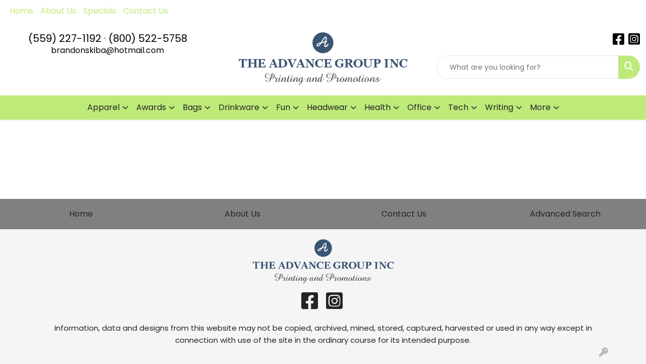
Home (21, 11)
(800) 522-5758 (148, 38)
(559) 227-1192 (64, 38)
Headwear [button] (327, 107)
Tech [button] (458, 107)
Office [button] (419, 107)
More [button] (540, 107)
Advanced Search (565, 214)
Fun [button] (283, 107)
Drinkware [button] (239, 107)
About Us (58, 11)
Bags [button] (192, 107)
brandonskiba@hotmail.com (107, 50)
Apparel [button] (103, 107)
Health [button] (377, 107)
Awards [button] (151, 107)
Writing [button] (499, 107)
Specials (99, 11)
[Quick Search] (528, 67)
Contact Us (145, 11)
